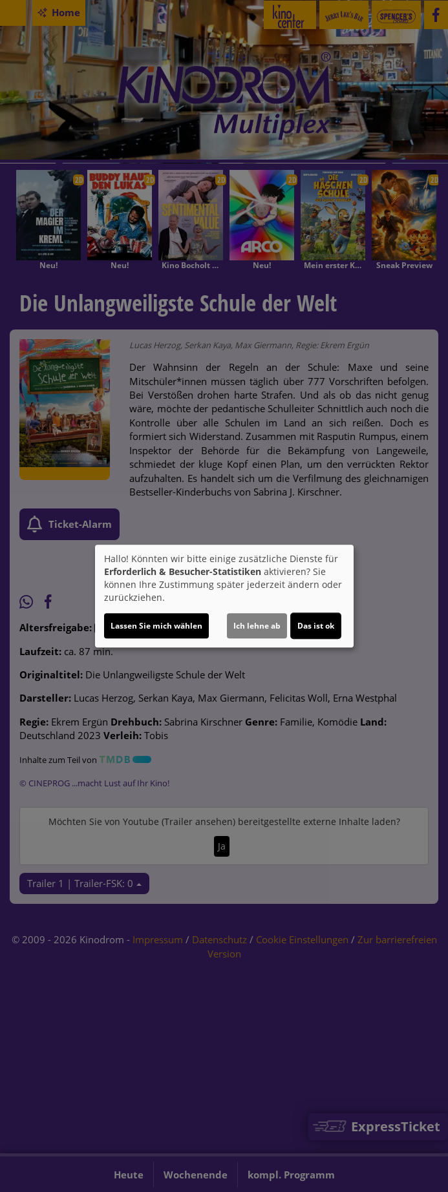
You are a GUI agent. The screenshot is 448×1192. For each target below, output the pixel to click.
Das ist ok (315, 625)
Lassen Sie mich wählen (156, 625)
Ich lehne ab (257, 625)
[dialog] (224, 596)
